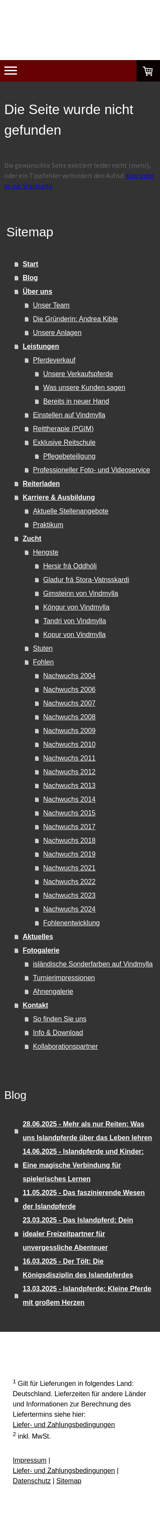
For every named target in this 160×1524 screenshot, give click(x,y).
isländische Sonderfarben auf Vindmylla (93, 964)
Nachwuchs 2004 (69, 675)
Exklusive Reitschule (64, 442)
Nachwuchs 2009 (69, 730)
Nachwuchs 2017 (69, 826)
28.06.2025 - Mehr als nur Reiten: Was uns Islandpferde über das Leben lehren (87, 1130)
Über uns (37, 291)
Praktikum (48, 524)
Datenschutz (32, 1481)
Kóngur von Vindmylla (76, 607)
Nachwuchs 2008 (69, 717)
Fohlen (43, 662)
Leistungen (41, 346)
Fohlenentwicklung (71, 922)
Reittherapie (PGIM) (63, 428)
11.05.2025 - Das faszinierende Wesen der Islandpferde (84, 1199)
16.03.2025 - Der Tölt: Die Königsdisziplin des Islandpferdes (78, 1268)
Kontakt (35, 1005)
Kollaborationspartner (65, 1046)
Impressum (30, 1460)
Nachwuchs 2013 (69, 785)
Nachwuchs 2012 (69, 772)
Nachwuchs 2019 (69, 854)
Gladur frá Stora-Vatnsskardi (86, 579)
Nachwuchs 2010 (69, 744)
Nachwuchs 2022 (69, 881)
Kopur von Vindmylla (74, 634)
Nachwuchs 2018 (69, 840)
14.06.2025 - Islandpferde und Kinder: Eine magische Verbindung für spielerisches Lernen (83, 1165)
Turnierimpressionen (64, 977)
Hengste (45, 552)
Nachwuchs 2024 (69, 909)
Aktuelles (38, 936)
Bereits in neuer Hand (76, 401)
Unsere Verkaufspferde (78, 373)
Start (30, 264)
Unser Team (51, 305)
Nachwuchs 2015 (69, 813)
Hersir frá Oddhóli (69, 566)
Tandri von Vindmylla (74, 621)
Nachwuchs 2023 (69, 895)
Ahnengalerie (53, 991)
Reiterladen (41, 483)
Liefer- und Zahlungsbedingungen (64, 1424)
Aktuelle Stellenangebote (70, 511)
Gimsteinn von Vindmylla (80, 593)
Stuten (42, 648)
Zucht (32, 538)
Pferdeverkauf (54, 360)
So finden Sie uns (59, 1019)
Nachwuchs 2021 (69, 868)
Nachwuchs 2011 (69, 758)
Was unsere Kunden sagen (84, 387)
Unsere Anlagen (57, 332)
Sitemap (68, 1481)
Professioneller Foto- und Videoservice (91, 470)
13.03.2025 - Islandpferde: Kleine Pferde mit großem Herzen (87, 1295)
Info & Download (58, 1032)
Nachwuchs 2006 (69, 689)
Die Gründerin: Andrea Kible (75, 319)
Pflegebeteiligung (69, 456)
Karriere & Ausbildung (59, 497)
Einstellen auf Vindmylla (69, 415)
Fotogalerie (41, 950)
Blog (30, 277)
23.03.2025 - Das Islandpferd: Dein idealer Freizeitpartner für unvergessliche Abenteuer (78, 1233)
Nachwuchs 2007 (69, 703)
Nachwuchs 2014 (69, 799)
